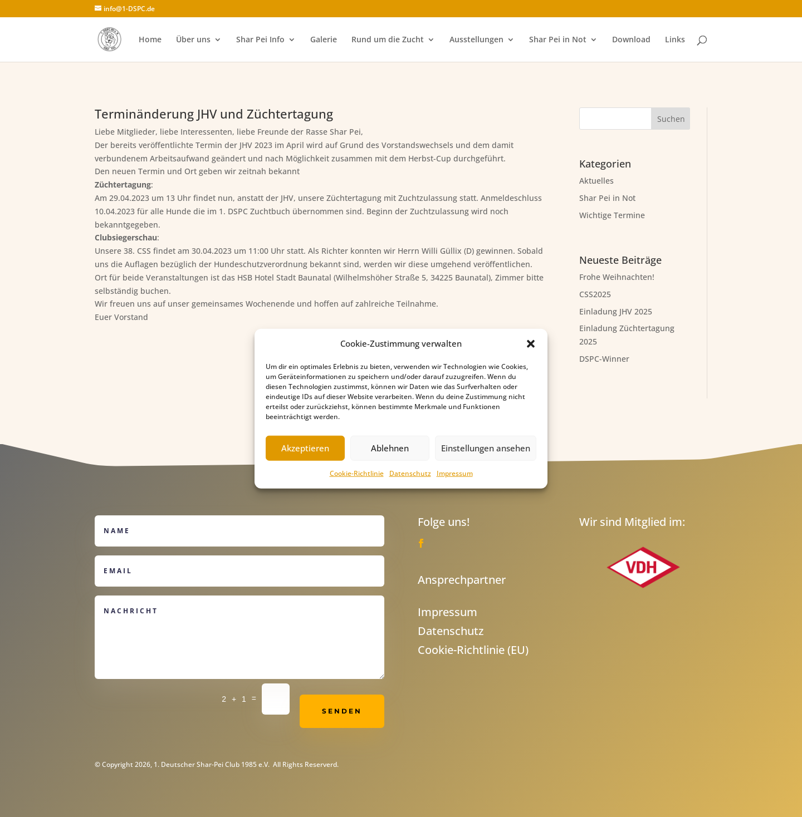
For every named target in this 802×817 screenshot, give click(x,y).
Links (675, 40)
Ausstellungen (476, 40)
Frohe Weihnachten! (616, 277)
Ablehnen (390, 448)
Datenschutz (410, 473)
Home (150, 40)
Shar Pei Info (260, 40)
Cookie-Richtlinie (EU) (473, 649)
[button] (530, 344)
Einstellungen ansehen (485, 448)
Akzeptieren (305, 448)
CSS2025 (595, 294)
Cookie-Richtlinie (357, 473)
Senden (342, 711)
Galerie (323, 40)
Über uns (193, 40)
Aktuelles (596, 180)
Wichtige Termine (612, 215)
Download (631, 40)
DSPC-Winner (604, 358)
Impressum (455, 473)
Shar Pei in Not (557, 40)
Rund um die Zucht (387, 40)
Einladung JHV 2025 (615, 311)
